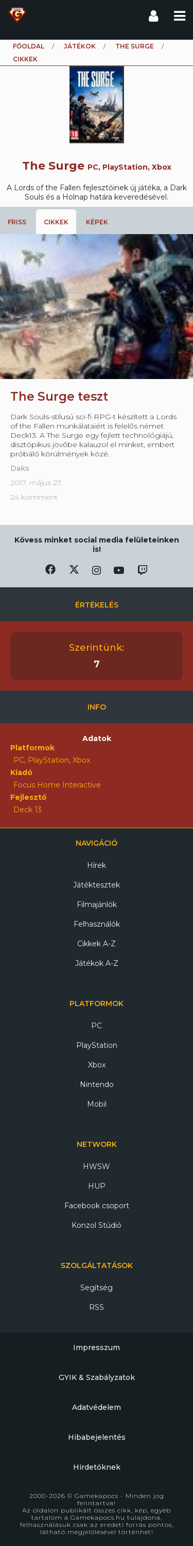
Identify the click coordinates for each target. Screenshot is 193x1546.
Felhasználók (97, 924)
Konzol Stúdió (96, 1225)
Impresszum (96, 1347)
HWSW (96, 1166)
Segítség (96, 1287)
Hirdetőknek (96, 1467)
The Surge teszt (59, 396)
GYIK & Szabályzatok (97, 1377)
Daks (19, 468)
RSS (96, 1307)
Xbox (97, 1065)
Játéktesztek (96, 885)
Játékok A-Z (96, 963)
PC (96, 1025)
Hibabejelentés (97, 1437)
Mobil (97, 1104)
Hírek (96, 865)
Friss (17, 222)
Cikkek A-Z (96, 943)
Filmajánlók (97, 904)
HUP (97, 1186)
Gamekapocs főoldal (17, 15)
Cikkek (56, 222)
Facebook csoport (96, 1205)
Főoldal (28, 46)
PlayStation (96, 1045)
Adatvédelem (96, 1407)
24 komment (34, 497)
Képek (97, 222)
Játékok (80, 46)
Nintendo (97, 1084)
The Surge (134, 46)
